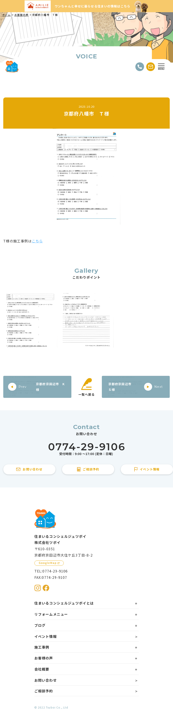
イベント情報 (45, 636)
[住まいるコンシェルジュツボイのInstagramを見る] (37, 588)
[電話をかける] (139, 66)
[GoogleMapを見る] (49, 563)
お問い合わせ (45, 680)
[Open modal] (161, 66)
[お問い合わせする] (150, 66)
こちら (37, 241)
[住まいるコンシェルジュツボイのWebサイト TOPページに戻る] (11, 67)
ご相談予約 (43, 690)
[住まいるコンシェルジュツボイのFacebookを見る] (46, 588)
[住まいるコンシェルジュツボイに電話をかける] (86, 449)
